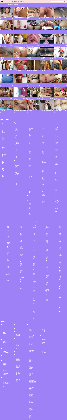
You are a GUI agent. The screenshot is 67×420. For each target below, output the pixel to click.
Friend (29, 117)
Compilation (44, 46)
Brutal (3, 149)
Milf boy (17, 318)
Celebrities (16, 104)
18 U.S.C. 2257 (42, 418)
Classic (16, 109)
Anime (3, 107)
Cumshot (16, 129)
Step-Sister (56, 110)
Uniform (56, 163)
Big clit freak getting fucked (57, 17)
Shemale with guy (31, 362)
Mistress (43, 109)
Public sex (17, 349)
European (33, 46)
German (30, 127)
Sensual (56, 102)
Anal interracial (5, 308)
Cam (16, 97)
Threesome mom (44, 302)
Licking (29, 189)
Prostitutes (43, 161)
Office (42, 134)
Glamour (34, 232)
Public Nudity (47, 264)
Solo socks (30, 411)
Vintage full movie (44, 313)
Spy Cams (60, 229)
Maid (42, 97)
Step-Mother (43, 116)
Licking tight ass (18, 309)
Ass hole (3, 113)
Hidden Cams (30, 150)
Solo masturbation (31, 404)
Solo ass (30, 395)
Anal (2, 105)
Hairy (29, 144)
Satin (60, 200)
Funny (34, 221)
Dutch (16, 152)
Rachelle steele (31, 299)
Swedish (56, 137)
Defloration (16, 142)
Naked (43, 121)
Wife (55, 181)
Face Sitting (17, 59)
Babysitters (3, 121)
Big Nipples (20, 46)
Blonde (57, 59)
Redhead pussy (31, 310)
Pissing (47, 258)
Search (64, 1)
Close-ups (31, 46)
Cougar (16, 118)
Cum (16, 125)
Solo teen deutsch (31, 412)
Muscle (43, 118)
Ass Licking (3, 114)
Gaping (30, 125)
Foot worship (4, 343)
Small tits (56, 116)
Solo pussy (30, 409)
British (8, 247)
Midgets (47, 207)
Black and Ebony (56, 19)
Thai (55, 147)
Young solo (43, 325)
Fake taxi (4, 336)
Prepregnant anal (18, 342)
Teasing (56, 145)
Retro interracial (31, 311)
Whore (60, 281)
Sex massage (30, 343)
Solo (60, 221)
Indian (34, 264)
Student (60, 235)
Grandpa (30, 135)
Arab (8, 210)
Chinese (16, 108)
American (16, 46)
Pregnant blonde (18, 340)
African (8, 204)
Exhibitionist (17, 162)
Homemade (20, 19)
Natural (47, 224)
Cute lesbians (4, 327)
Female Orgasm (31, 102)
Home (12, 1)
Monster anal (17, 319)
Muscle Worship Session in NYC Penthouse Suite (33, 70)
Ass (3, 46)
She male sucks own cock (32, 355)
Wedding (56, 177)
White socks (43, 316)
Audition (8, 217)
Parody (47, 251)
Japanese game (18, 299)
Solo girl (30, 398)
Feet (29, 101)
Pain (47, 244)
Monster (47, 215)
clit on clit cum (2, 57)
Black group (4, 317)
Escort (21, 261)
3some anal (4, 302)
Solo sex (30, 410)
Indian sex (4, 360)
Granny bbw (4, 349)
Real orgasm (30, 304)
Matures (43, 102)
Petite (42, 154)
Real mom (30, 303)
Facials (34, 200)
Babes (3, 120)
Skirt (60, 214)
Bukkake (3, 150)
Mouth (43, 117)
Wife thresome (44, 317)
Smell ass (30, 389)
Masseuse (47, 201)
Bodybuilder (42, 19)
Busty (8, 254)
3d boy (4, 299)
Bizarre (3, 136)
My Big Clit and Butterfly (44, 30)
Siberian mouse (31, 368)
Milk (42, 108)
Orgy (47, 240)
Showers (56, 108)
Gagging (34, 224)
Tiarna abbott (43, 304)
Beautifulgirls (4, 128)
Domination (16, 148)
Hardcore (34, 248)
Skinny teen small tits (31, 378)
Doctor (16, 145)
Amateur (4, 19)
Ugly (55, 162)
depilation (28, 17)
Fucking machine (31, 118)
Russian (43, 176)
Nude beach (17, 323)
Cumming (21, 229)
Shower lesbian (31, 364)
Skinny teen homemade (32, 377)
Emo (16, 157)
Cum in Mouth (21, 228)
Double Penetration (18, 149)
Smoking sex (30, 390)
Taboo (56, 141)
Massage (32, 59)
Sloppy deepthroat (31, 381)
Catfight (16, 103)
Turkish (56, 156)
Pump (47, 265)
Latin (34, 286)
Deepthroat (16, 141)
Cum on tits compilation (6, 326)
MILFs (47, 208)
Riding (43, 170)
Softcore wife (30, 392)
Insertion (30, 165)
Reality (43, 168)
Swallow (56, 136)
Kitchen (30, 177)
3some (8, 200)
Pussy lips (17, 356)
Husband (34, 261)
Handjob (34, 247)
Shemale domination (31, 357)
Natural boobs (17, 322)
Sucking (60, 236)
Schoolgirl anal (31, 335)
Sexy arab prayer (31, 348)
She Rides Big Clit (43, 57)
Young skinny (43, 324)
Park (47, 250)
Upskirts (56, 164)
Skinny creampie (31, 370)
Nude (42, 126)
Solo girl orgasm (31, 399)
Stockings (56, 130)
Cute (16, 131)
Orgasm (43, 137)
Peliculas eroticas (18, 332)
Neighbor (47, 225)
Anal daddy (4, 307)
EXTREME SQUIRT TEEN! (3, 17)
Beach (3, 127)
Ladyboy (30, 182)
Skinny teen (30, 375)
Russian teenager (31, 326)
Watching (56, 174)
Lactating (30, 181)
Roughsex (43, 175)
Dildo (21, 245)
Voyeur (56, 171)
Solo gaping (30, 397)
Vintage (56, 168)
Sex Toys (56, 103)
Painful (43, 144)
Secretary (56, 101)
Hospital (30, 155)
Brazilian (3, 144)
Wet (60, 280)
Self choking (30, 340)
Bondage (3, 141)
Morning (43, 115)
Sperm (56, 124)
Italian (29, 167)
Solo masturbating (31, 403)
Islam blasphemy (5, 361)
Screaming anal (31, 336)
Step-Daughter (17, 139)
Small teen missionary (32, 384)
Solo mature (30, 405)
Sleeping (56, 115)
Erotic (16, 158)
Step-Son (60, 222)
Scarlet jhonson (31, 333)
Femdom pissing (5, 337)
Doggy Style (17, 147)
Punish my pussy (18, 353)
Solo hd (30, 402)
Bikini (2, 134)
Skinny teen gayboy (31, 376)
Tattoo (56, 142)
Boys (2, 143)
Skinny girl (30, 371)
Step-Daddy (17, 135)
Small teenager (31, 385)
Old (42, 135)
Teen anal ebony (44, 299)
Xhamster (11, 18)
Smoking (56, 117)
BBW (8, 226)
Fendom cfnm (4, 338)
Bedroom (3, 129)
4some (8, 201)
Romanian (43, 174)
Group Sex (30, 139)
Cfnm (21, 207)
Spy (60, 228)
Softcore (56, 118)
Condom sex (17, 117)
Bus (2, 151)
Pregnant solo (17, 341)
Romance (47, 274)
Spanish (56, 122)
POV (42, 159)
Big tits (55, 59)
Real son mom (31, 305)
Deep (16, 140)
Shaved (56, 104)
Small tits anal (30, 388)
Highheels (30, 151)
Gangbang (34, 225)
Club (21, 214)
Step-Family (34, 201)
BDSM (8, 227)
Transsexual (56, 155)
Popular (19, 1)
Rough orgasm (31, 318)
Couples (21, 221)
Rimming (47, 273)
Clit (44, 19)
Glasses (30, 132)
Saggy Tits (56, 97)
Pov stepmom (17, 335)
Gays (29, 126)
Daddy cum (4, 330)
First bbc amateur (5, 339)
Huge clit (4, 355)
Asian (8, 211)
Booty (3, 142)
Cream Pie (21, 222)
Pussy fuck (17, 355)
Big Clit (5, 19)
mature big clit (29, 57)
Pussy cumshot (18, 354)
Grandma (30, 134)
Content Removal (38, 418)
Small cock (30, 382)
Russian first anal (31, 323)
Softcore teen (30, 391)
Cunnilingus (47, 46)
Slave (60, 215)
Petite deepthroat (18, 333)
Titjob (56, 149)
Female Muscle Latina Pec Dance (4, 70)
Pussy (42, 165)
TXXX (65, 58)
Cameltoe (21, 200)
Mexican (43, 104)
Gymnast (30, 141)
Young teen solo (44, 326)
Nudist (43, 127)
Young (56, 185)
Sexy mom (30, 350)
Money (47, 214)
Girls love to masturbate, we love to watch (19, 17)
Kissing (34, 277)
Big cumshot (4, 316)
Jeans (34, 273)
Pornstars (43, 158)
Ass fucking (3, 112)
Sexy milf (30, 349)
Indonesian (34, 265)
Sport (56, 125)
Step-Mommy (43, 111)
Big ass (3, 130)
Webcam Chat (57, 175)
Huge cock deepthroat (6, 357)
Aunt (8, 218)
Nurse (47, 231)
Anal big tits (4, 306)
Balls (2, 122)
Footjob (34, 215)
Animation (3, 106)
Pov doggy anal (18, 334)
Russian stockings (31, 325)
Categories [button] (15, 1)
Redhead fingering (31, 309)
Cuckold (16, 124)
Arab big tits (4, 312)
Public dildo (17, 348)
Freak (60, 19)
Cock (21, 215)
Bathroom (3, 123)
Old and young (44, 136)
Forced (29, 115)
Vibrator (56, 167)
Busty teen (4, 321)
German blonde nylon (6, 347)
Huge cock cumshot (5, 356)
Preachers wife (18, 339)
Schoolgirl (60, 201)
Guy (29, 140)
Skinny (56, 111)
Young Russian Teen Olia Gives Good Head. (46, 70)
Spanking (56, 123)
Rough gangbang (31, 316)
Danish (16, 138)
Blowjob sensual (5, 318)
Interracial (30, 166)
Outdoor (47, 241)
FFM (34, 207)
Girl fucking (4, 348)
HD (34, 249)
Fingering (30, 108)
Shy (55, 109)
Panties (43, 146)
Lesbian (30, 188)
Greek (29, 138)
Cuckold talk (4, 325)
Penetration (43, 153)
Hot (29, 156)
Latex (34, 285)
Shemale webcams (31, 361)
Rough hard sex (31, 317)
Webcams (56, 176)
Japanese (30, 170)
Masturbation (46, 19)
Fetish (29, 104)
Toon (55, 153)
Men (42, 103)
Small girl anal (31, 383)
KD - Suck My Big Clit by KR (17, 57)
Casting (16, 102)
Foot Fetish (34, 214)
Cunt (16, 130)
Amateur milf (4, 305)
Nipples (43, 125)
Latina (29, 186)
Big (4, 46)
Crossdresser (17, 122)
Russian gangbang (31, 324)
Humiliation (30, 158)
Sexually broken (31, 347)
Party (42, 151)
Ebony (16, 155)
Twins (56, 159)
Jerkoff (34, 274)
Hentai (29, 149)
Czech (16, 132)
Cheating (21, 208)
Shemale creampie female (32, 356)
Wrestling (56, 182)
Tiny (55, 148)
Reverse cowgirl (31, 312)
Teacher (60, 245)
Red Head (43, 169)
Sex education (31, 341)
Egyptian (16, 156)
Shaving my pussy (31, 354)
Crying (16, 123)
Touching (56, 154)
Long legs (17, 310)
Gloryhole (30, 133)
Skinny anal (30, 369)
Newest (21, 1)
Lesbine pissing (18, 308)
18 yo (1, 19)
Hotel (29, 157)
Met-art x (17, 313)
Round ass (30, 319)
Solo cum (30, 396)
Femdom (19, 59)
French (29, 116)
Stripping (56, 132)
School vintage (31, 334)
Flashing (30, 111)
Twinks (60, 259)
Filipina (59, 46)
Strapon (56, 131)
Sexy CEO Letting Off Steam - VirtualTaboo (59, 57)
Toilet (56, 152)
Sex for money (31, 342)
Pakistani (43, 145)
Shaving (60, 207)
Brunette (3, 148)
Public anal (17, 346)
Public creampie (18, 347)
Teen (55, 146)
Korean (30, 178)
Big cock (8, 233)
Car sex (21, 201)
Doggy (16, 146)
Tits (60, 252)
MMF (42, 110)
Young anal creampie (44, 320)
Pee (42, 152)
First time (30, 109)
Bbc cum (4, 315)
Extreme (16, 163)
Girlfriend (30, 128)
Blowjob (8, 241)
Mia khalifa (17, 317)
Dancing (21, 238)
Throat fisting (43, 303)
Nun (42, 128)
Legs (29, 187)
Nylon (47, 232)
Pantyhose (43, 147)
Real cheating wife (31, 302)
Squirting (56, 129)
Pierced (47, 257)
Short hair (30, 363)
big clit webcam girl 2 (29, 30)
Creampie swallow (5, 324)
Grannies (34, 238)
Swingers (56, 138)
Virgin (60, 271)
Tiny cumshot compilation (45, 305)
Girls (16, 19)
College (16, 115)
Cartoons (16, 101)
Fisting (29, 110)
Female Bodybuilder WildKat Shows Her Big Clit (46, 17)
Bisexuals (33, 19)
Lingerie (59, 59)
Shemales (60, 208)
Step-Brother (8, 248)
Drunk (21, 252)
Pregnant (43, 160)
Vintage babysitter (44, 312)
